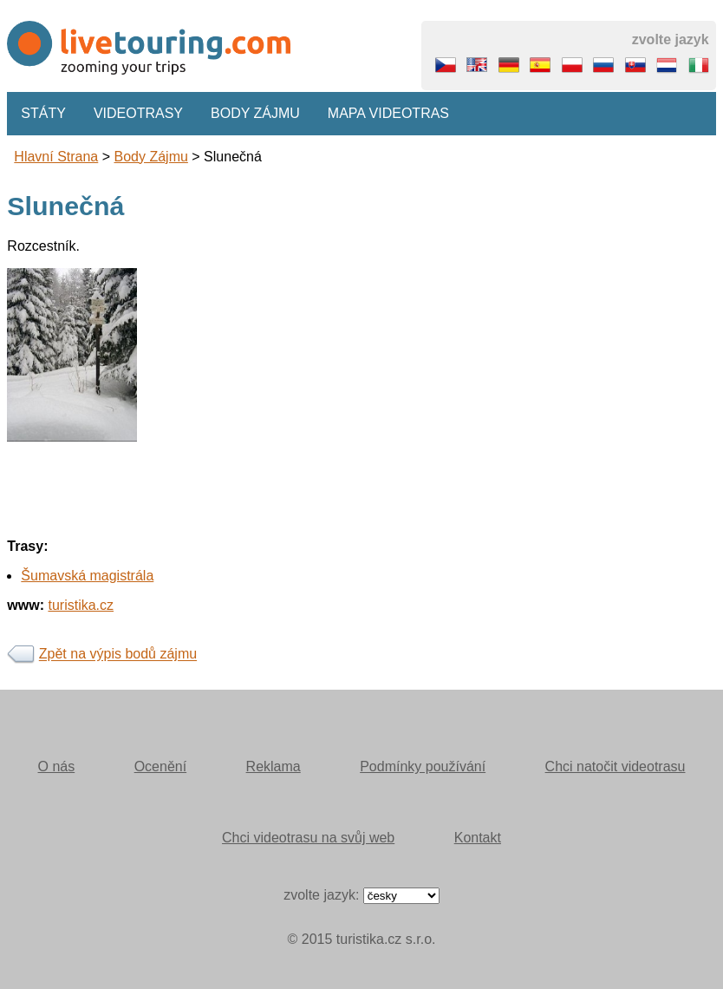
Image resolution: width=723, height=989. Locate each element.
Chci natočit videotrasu (615, 766)
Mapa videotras (388, 113)
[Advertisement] (361, 563)
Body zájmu (255, 113)
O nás (56, 766)
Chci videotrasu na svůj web (308, 837)
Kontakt (477, 837)
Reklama (273, 766)
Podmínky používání (422, 766)
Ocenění (160, 766)
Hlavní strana (56, 156)
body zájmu (151, 156)
